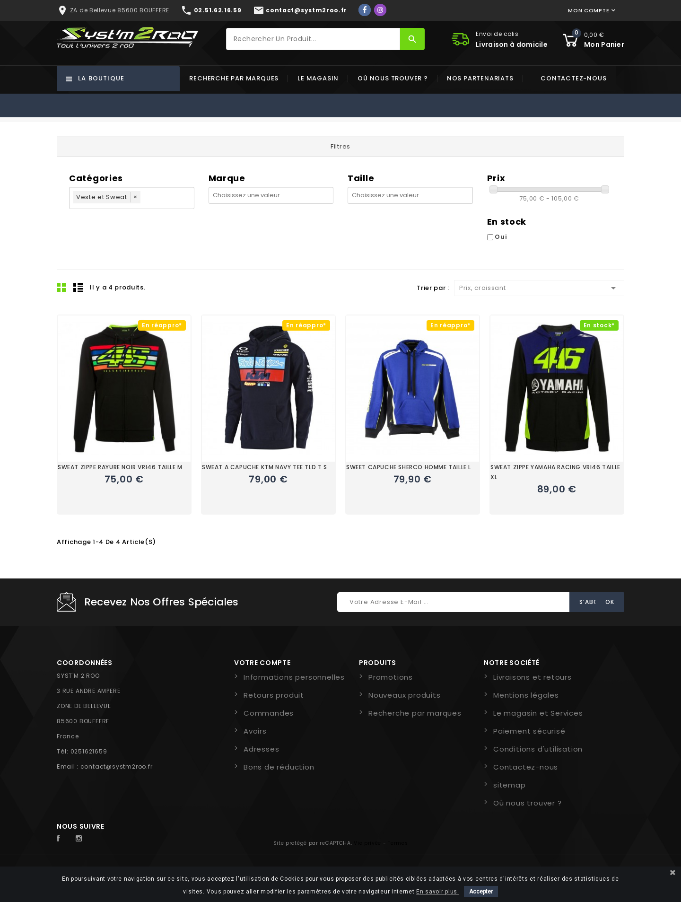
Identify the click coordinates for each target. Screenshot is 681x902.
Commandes (269, 713)
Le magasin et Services (538, 713)
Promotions (390, 677)
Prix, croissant (539, 288)
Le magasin (318, 78)
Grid (61, 287)
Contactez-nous (573, 78)
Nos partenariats (480, 78)
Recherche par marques (234, 78)
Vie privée (367, 843)
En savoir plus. (437, 891)
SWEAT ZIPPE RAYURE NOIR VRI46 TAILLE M (120, 467)
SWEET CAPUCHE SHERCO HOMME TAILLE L (408, 467)
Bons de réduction (279, 767)
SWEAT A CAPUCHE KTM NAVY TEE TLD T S (264, 467)
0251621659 (88, 751)
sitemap (509, 785)
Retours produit (274, 695)
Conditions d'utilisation (538, 749)
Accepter (481, 891)
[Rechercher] (313, 39)
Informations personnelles (294, 677)
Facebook (63, 838)
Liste (78, 287)
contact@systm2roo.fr (116, 766)
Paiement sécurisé (529, 731)
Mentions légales (526, 695)
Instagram (81, 838)
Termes (398, 843)
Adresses (261, 749)
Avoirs (255, 731)
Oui (501, 236)
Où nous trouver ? (393, 78)
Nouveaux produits (404, 695)
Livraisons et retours (532, 677)
